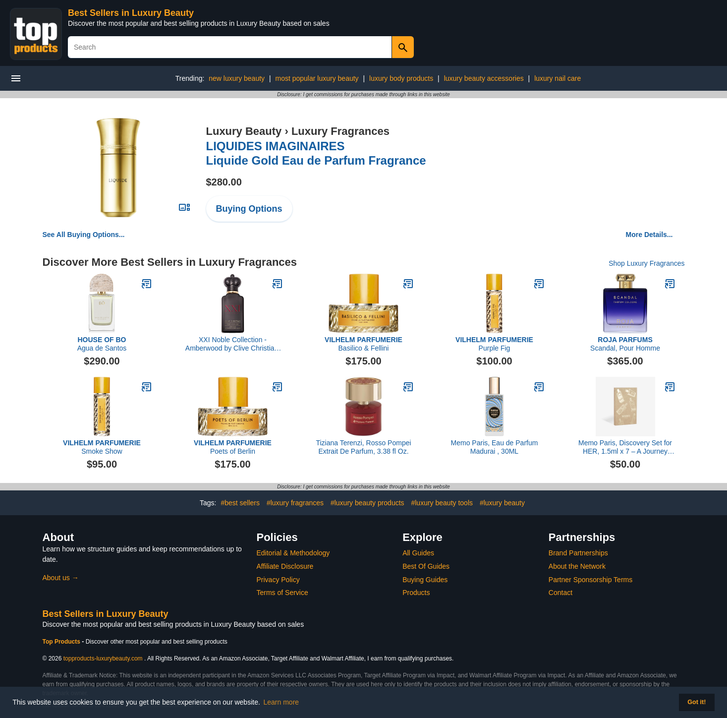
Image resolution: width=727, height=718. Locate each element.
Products (416, 593)
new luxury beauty (237, 78)
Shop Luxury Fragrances (646, 263)
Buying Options (249, 209)
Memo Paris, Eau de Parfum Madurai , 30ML (494, 447)
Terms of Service (282, 593)
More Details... (649, 235)
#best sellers (240, 503)
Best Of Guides (425, 566)
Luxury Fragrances (340, 131)
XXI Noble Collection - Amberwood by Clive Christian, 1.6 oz (232, 344)
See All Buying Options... (84, 235)
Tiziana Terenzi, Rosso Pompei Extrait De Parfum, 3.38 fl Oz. (363, 447)
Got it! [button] (696, 702)
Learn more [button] (281, 702)
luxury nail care (557, 78)
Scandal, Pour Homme (625, 344)
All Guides (418, 553)
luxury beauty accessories (484, 78)
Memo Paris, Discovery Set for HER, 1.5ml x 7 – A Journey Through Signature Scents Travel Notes (625, 447)
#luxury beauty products (367, 503)
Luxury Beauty (244, 131)
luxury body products (401, 78)
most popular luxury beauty (317, 78)
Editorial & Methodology (293, 553)
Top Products (62, 641)
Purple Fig (494, 344)
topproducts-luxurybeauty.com (103, 658)
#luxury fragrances (295, 503)
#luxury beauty (502, 503)
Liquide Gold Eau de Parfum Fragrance (316, 153)
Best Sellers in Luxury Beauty (131, 13)
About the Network (577, 566)
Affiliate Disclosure (285, 566)
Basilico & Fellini (363, 344)
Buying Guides (424, 580)
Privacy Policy (278, 580)
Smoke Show (102, 447)
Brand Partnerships (578, 553)
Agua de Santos (102, 344)
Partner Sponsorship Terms (590, 580)
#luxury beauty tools (442, 503)
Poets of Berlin (233, 447)
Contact (560, 593)
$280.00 (224, 182)
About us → (61, 578)
